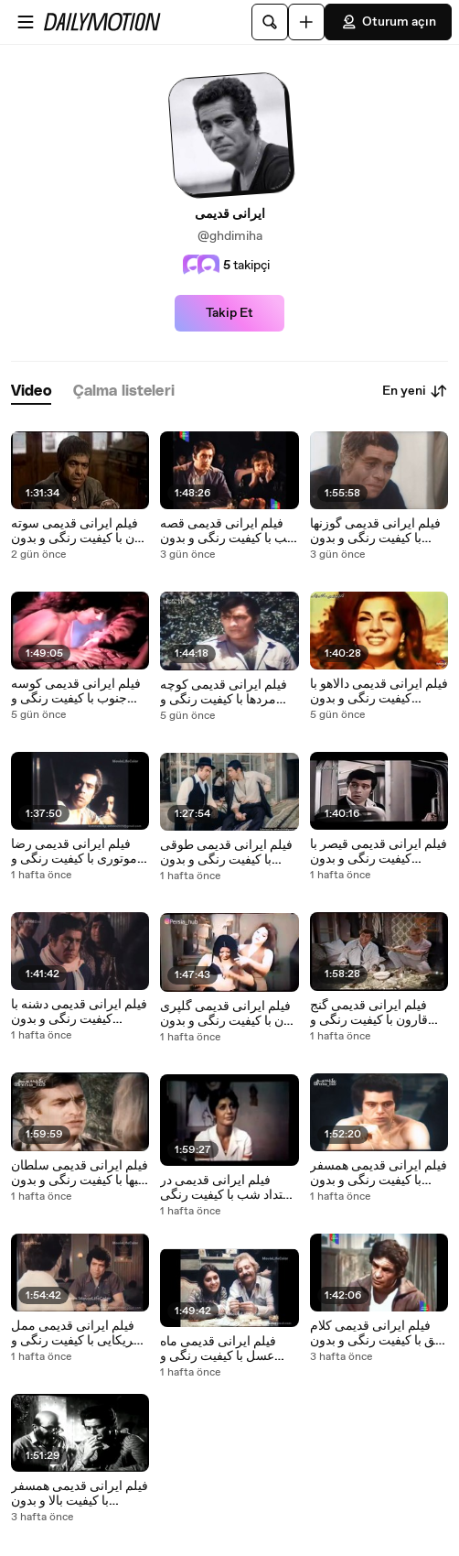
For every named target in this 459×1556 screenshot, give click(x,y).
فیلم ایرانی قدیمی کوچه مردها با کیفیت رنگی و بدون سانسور (223, 692)
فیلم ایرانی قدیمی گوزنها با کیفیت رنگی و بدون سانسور (375, 531)
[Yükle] (306, 22)
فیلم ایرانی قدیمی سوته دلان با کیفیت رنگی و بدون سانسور (79, 531)
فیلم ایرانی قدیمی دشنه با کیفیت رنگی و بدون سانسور (79, 1012)
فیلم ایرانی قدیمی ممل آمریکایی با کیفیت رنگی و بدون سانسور (77, 1333)
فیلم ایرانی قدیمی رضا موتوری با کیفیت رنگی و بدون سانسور (74, 851)
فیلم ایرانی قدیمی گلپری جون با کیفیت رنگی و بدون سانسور (229, 1013)
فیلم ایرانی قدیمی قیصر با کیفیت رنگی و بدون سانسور (378, 851)
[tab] (31, 391)
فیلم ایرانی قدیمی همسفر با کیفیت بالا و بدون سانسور (79, 1493)
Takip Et (229, 313)
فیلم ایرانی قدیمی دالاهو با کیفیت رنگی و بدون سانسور (379, 691)
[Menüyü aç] (25, 22)
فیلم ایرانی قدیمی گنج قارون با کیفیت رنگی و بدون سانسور (369, 1013)
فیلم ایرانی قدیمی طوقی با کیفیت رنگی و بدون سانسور (226, 852)
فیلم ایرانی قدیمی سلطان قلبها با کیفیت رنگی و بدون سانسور (80, 1173)
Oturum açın (388, 22)
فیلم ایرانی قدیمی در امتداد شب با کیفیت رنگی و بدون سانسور (227, 1187)
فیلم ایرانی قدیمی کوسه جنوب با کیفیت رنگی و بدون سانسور (76, 691)
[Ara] (269, 22)
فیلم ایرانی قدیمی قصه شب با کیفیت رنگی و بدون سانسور (229, 531)
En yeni (415, 391)
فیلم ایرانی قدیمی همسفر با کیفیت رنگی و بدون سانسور (378, 1173)
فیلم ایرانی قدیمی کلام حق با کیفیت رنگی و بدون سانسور (376, 1333)
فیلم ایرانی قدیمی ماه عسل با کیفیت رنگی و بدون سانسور (218, 1349)
